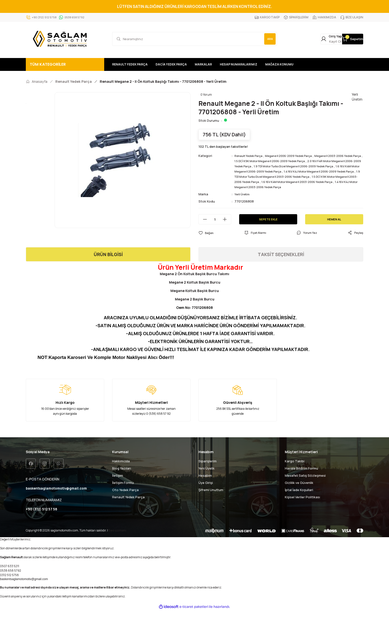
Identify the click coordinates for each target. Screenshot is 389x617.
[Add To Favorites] (206, 238)
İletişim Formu (123, 488)
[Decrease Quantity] (202, 224)
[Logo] (61, 39)
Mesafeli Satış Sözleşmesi (305, 481)
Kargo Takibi (294, 466)
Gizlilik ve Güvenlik (299, 488)
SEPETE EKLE (268, 224)
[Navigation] (65, 64)
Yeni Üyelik (206, 473)
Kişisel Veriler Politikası (302, 502)
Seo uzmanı (117, 537)
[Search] (194, 39)
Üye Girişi (205, 488)
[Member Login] (304, 39)
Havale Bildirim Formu (301, 473)
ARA (266, 39)
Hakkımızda (121, 466)
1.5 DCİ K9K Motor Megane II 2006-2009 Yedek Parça (296, 161)
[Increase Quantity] (226, 224)
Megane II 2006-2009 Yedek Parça (295, 155)
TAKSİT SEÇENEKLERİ (281, 260)
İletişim (117, 481)
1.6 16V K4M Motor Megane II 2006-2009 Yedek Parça (315, 171)
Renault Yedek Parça (250, 155)
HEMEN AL (334, 224)
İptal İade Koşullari (299, 495)
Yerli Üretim (243, 199)
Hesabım (205, 481)
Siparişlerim (207, 466)
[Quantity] (214, 224)
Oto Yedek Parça (125, 495)
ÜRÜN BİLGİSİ (108, 260)
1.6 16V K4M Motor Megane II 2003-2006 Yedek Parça (287, 187)
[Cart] (343, 39)
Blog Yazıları (121, 473)
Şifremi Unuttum (210, 495)
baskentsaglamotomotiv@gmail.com (24, 586)
